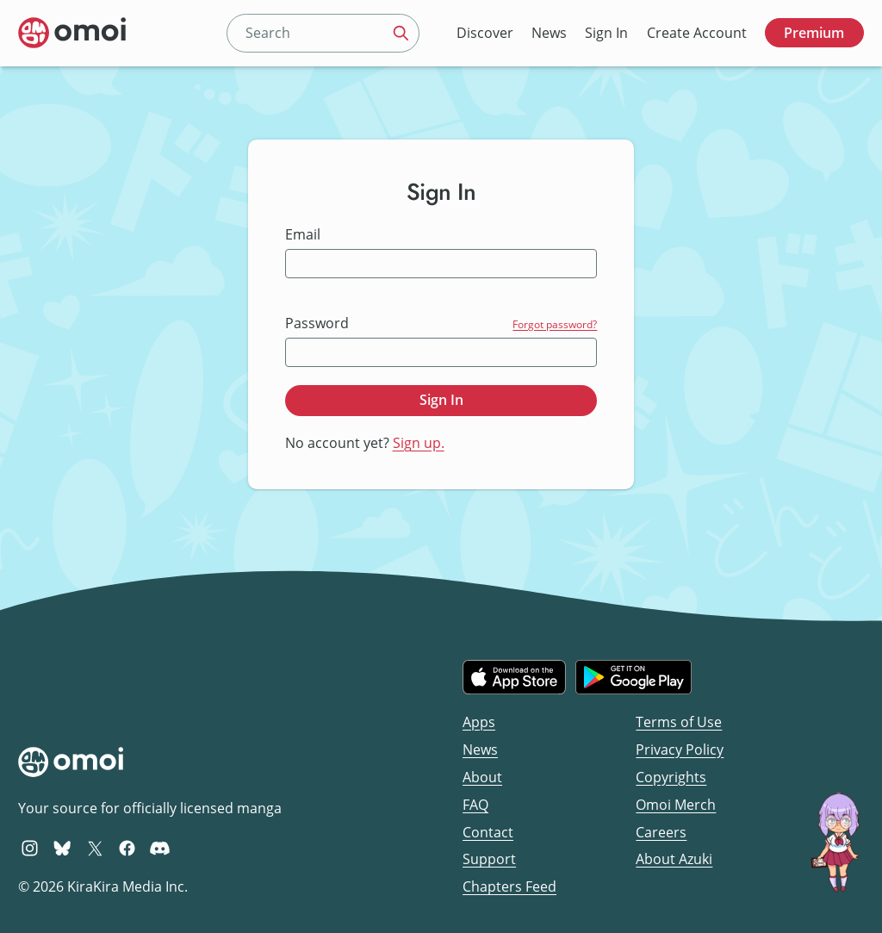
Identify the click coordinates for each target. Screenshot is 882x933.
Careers (661, 832)
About (482, 777)
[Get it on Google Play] (633, 677)
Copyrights (671, 777)
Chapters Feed (509, 886)
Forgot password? (554, 324)
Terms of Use (679, 721)
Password (317, 323)
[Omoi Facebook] (127, 847)
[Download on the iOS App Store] (514, 677)
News (549, 32)
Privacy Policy (680, 749)
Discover (485, 32)
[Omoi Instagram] (29, 847)
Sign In (606, 32)
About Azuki (674, 858)
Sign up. (418, 442)
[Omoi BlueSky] (62, 847)
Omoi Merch (676, 804)
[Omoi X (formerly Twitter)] (95, 847)
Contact (488, 832)
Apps (479, 721)
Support (489, 858)
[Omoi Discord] (159, 847)
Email (302, 235)
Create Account (697, 32)
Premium (814, 32)
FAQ (475, 804)
